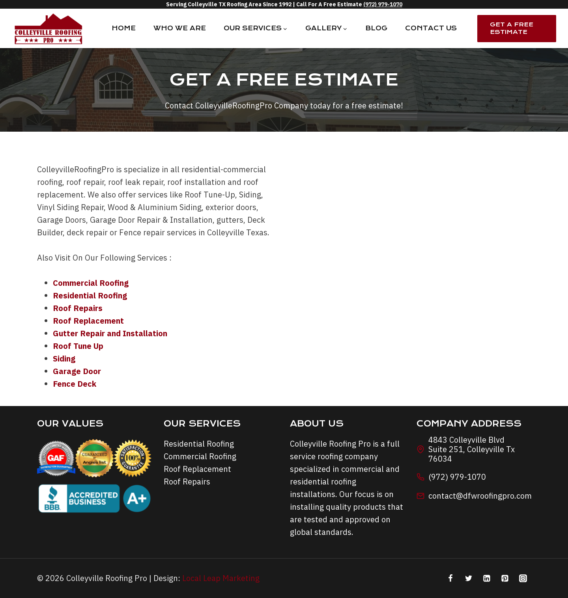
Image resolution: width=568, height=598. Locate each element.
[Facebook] (450, 578)
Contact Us (431, 28)
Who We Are (179, 28)
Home (124, 28)
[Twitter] (468, 578)
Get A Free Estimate (511, 28)
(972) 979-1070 (382, 4)
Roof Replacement (197, 469)
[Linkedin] (487, 578)
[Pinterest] (505, 578)
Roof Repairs (187, 481)
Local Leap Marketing (221, 578)
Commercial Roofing (200, 456)
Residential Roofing (199, 443)
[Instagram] (523, 578)
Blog (376, 28)
